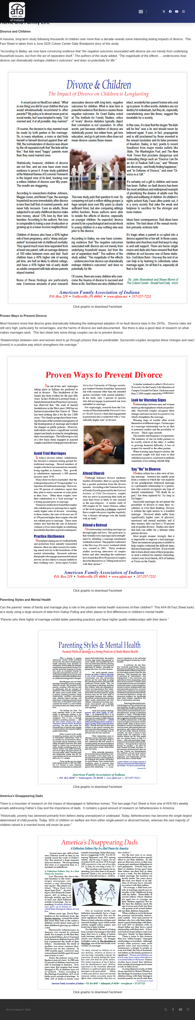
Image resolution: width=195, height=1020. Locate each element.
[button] (141, 11)
